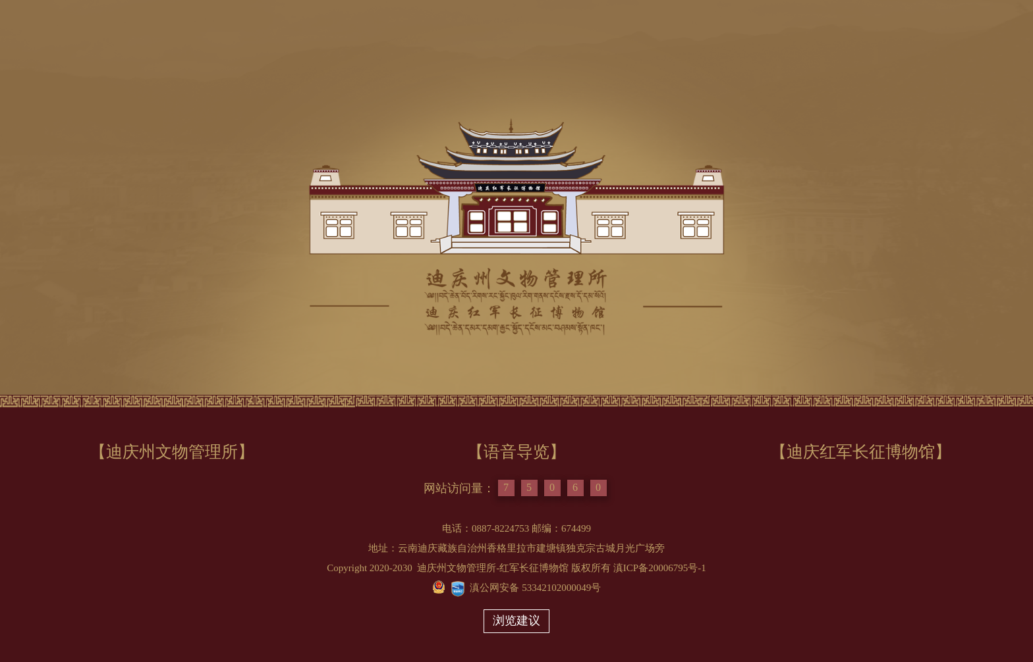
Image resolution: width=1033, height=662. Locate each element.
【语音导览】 (516, 452)
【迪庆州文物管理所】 (172, 452)
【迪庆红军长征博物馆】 (860, 452)
